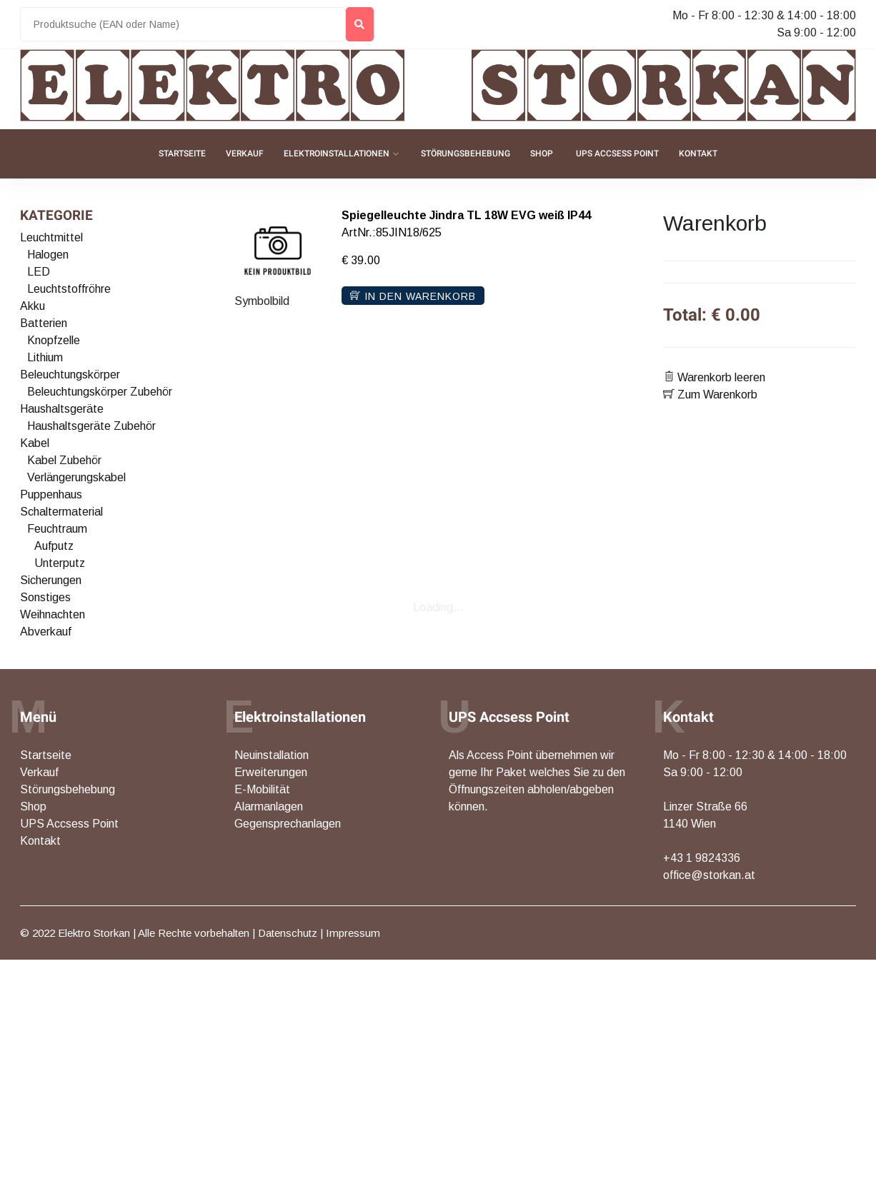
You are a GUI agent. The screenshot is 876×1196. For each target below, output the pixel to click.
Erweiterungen (270, 772)
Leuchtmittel (51, 237)
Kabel (34, 443)
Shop (541, 154)
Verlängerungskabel (76, 477)
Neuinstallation (271, 755)
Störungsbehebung (465, 154)
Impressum (353, 933)
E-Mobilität (262, 789)
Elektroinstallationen (336, 154)
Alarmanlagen (268, 806)
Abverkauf (45, 631)
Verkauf (245, 154)
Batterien (43, 323)
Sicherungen (50, 580)
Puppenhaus (51, 494)
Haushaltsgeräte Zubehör (91, 426)
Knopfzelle (53, 340)
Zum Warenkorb (710, 394)
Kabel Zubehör (64, 460)
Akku (32, 306)
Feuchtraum (57, 529)
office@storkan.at (709, 875)
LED (38, 272)
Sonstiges (45, 597)
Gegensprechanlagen (287, 824)
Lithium (45, 357)
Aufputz (54, 546)
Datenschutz (287, 933)
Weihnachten (52, 614)
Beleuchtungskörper (70, 374)
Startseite (182, 154)
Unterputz (59, 563)
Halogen (48, 254)
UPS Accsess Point (617, 154)
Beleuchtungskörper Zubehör (99, 392)
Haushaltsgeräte (62, 409)
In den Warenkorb (413, 296)
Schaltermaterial (61, 512)
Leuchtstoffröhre (69, 289)
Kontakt (698, 154)
